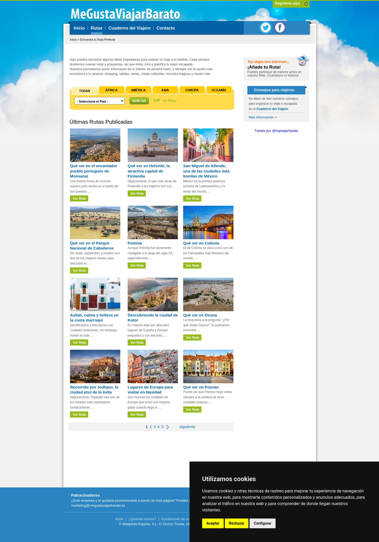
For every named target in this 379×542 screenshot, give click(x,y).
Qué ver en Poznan (201, 387)
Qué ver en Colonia (201, 243)
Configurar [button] (262, 523)
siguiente (187, 426)
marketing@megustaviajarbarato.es (98, 505)
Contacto (166, 28)
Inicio (79, 28)
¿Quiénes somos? (142, 519)
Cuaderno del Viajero (129, 28)
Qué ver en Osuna (200, 315)
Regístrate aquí (287, 3)
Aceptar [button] (213, 523)
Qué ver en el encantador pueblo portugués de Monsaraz (93, 171)
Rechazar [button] (237, 523)
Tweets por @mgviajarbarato (276, 131)
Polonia (135, 243)
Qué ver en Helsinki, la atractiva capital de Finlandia (149, 171)
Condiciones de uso (176, 519)
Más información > (263, 117)
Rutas (96, 28)
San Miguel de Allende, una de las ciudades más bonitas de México (206, 171)
